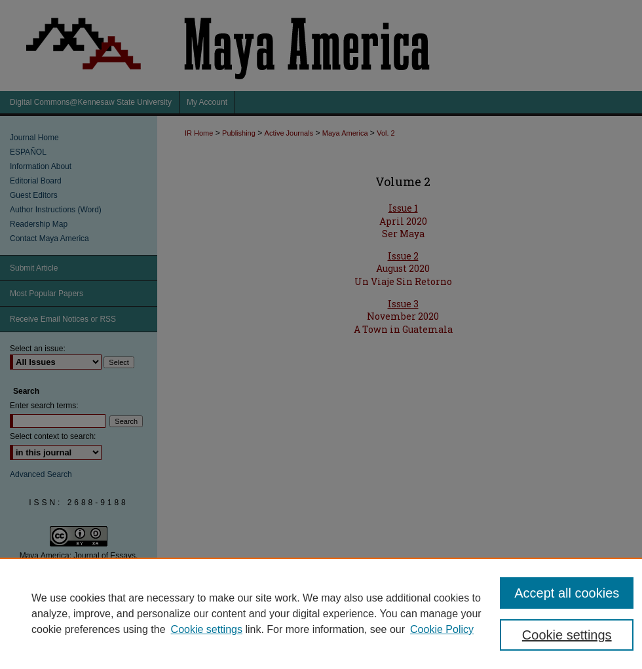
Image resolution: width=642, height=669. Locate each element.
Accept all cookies (566, 593)
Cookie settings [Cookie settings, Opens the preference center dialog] (567, 635)
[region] (321, 613)
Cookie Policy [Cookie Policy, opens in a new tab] (442, 629)
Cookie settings (206, 629)
